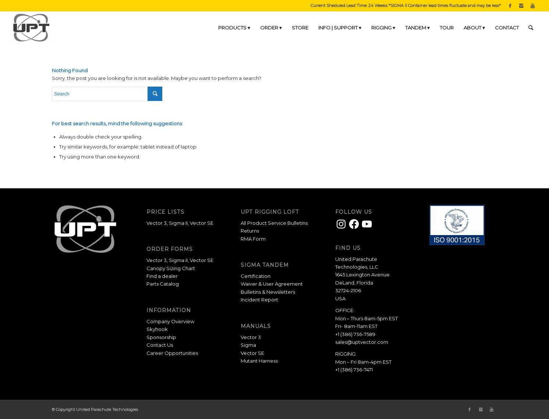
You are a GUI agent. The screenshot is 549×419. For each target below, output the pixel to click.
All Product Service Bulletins (274, 223)
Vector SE (201, 223)
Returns (250, 231)
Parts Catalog (162, 284)
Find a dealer (162, 276)
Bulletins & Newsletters (268, 292)
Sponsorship (161, 337)
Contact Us (159, 345)
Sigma (248, 345)
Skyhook (157, 329)
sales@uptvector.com (361, 342)
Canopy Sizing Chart (170, 268)
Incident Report (259, 300)
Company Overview (170, 321)
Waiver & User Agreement (272, 284)
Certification (255, 276)
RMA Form (253, 239)
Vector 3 (156, 223)
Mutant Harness (259, 361)
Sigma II (178, 223)
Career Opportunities (172, 353)
